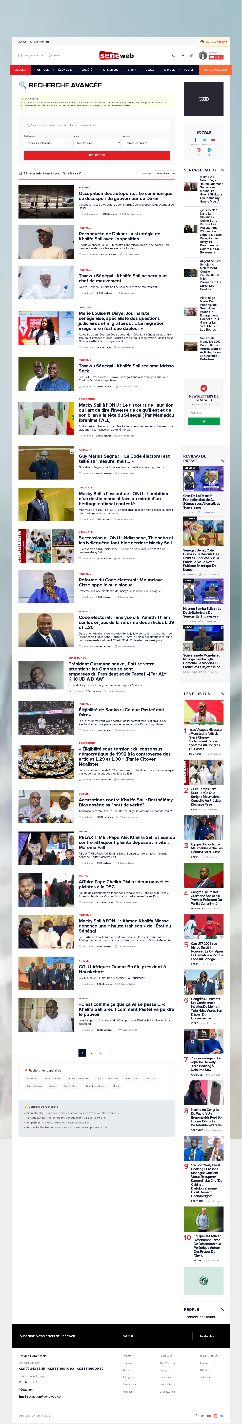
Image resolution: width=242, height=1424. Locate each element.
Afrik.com (205, 1377)
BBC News (205, 1370)
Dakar (98, 1078)
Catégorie (29, 136)
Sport (194, 857)
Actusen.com (129, 1384)
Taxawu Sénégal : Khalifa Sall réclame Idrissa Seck (126, 369)
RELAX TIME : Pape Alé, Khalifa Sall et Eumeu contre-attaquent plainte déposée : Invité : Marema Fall (127, 842)
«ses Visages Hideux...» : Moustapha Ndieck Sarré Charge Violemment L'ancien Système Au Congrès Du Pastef (206, 739)
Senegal (31, 1078)
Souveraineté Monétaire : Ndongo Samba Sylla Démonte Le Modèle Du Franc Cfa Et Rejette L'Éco (201, 661)
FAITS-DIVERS (111, 69)
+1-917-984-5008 (30, 1382)
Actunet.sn (128, 1391)
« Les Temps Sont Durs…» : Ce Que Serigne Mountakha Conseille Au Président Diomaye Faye (207, 796)
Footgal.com (129, 1377)
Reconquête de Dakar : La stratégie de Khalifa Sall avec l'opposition (119, 236)
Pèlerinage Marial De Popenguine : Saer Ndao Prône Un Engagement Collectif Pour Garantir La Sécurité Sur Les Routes (209, 313)
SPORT (133, 69)
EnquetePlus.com (209, 1356)
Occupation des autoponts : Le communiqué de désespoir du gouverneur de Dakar (125, 196)
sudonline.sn (166, 1377)
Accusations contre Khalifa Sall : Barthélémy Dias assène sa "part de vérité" (126, 803)
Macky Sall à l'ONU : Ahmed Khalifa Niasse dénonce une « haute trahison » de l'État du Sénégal (125, 926)
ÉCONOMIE (66, 69)
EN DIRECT (85, 831)
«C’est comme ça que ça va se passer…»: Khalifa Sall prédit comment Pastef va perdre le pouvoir (126, 1009)
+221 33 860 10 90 (60, 1369)
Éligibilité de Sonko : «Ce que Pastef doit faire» (121, 712)
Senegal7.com (167, 1370)
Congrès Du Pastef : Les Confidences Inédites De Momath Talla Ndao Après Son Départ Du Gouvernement (206, 1008)
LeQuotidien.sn (167, 1384)
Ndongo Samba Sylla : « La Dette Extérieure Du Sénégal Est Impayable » (202, 612)
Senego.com (166, 1356)
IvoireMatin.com (208, 1363)
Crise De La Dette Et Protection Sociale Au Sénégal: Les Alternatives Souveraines (201, 501)
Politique (85, 228)
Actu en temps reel (39, 41)
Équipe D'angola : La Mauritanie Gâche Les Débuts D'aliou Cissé (207, 848)
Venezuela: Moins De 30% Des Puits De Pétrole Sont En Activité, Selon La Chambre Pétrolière (211, 349)
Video (194, 809)
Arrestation (131, 1078)
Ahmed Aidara (34, 1086)
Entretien (85, 307)
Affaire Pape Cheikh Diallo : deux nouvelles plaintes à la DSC (124, 884)
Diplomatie (86, 487)
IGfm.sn (126, 1370)
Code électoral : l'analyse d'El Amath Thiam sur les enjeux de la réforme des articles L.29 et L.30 (126, 622)
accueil (22, 69)
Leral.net (127, 1356)
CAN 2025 (150, 1078)
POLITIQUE (43, 69)
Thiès (116, 1086)
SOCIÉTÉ (88, 69)
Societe (84, 187)
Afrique (84, 961)
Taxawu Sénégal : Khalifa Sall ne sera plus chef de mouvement (123, 278)
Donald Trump (71, 1086)
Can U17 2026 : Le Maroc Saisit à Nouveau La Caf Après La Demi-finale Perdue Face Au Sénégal (207, 951)
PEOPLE (190, 69)
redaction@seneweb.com (45, 1397)
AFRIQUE (170, 69)
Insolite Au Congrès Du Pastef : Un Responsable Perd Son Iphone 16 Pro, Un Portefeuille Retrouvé (207, 1117)
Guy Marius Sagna (95, 1086)
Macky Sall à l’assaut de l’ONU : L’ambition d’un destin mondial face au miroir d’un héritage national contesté (123, 498)
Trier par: (147, 173)
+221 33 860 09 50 (90, 1369)
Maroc (52, 1086)
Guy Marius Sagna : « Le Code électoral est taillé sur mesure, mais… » (124, 459)
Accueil (22, 41)
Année (126, 136)
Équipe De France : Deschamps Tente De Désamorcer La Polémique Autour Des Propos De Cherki (207, 1245)
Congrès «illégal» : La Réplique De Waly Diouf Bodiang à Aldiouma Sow (205, 1064)
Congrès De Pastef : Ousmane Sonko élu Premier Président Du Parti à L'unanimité (206, 898)
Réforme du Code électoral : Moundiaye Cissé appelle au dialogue (121, 583)
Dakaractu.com (167, 1391)
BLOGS (151, 69)
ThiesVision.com (168, 1363)
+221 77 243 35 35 (31, 1369)
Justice (83, 875)
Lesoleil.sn (128, 1363)
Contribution (87, 399)
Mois (76, 136)
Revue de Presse (78, 1078)
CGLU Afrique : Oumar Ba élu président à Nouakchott (122, 969)
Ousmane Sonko (53, 1078)
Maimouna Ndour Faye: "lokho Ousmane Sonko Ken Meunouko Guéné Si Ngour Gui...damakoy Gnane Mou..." (211, 189)
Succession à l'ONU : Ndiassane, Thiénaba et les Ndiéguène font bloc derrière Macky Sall (126, 541)
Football (113, 1078)
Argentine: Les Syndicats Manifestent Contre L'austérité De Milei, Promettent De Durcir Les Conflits (210, 275)
